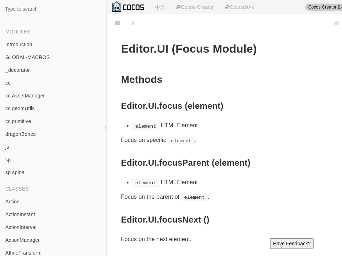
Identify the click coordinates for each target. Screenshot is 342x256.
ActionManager (22, 240)
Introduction (18, 44)
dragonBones (20, 134)
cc (7, 83)
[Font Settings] (133, 23)
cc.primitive (18, 121)
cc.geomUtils (20, 108)
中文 (160, 7)
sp (8, 159)
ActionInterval (21, 227)
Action (12, 201)
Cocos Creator (195, 7)
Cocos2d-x (239, 7)
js (7, 147)
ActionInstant (20, 214)
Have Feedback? (292, 243)
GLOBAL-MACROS (27, 57)
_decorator (17, 70)
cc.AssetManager (25, 95)
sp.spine (15, 172)
